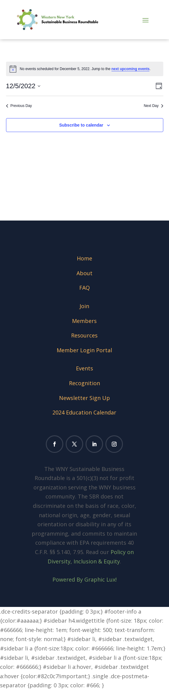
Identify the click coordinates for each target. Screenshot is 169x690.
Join (84, 306)
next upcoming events (130, 69)
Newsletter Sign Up (84, 397)
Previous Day (19, 106)
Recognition (84, 383)
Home (84, 258)
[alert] (84, 69)
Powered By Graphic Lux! (84, 579)
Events (84, 368)
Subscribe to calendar (81, 125)
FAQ (84, 287)
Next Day (153, 106)
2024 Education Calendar (84, 412)
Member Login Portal (84, 350)
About (84, 273)
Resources (84, 335)
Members (84, 320)
